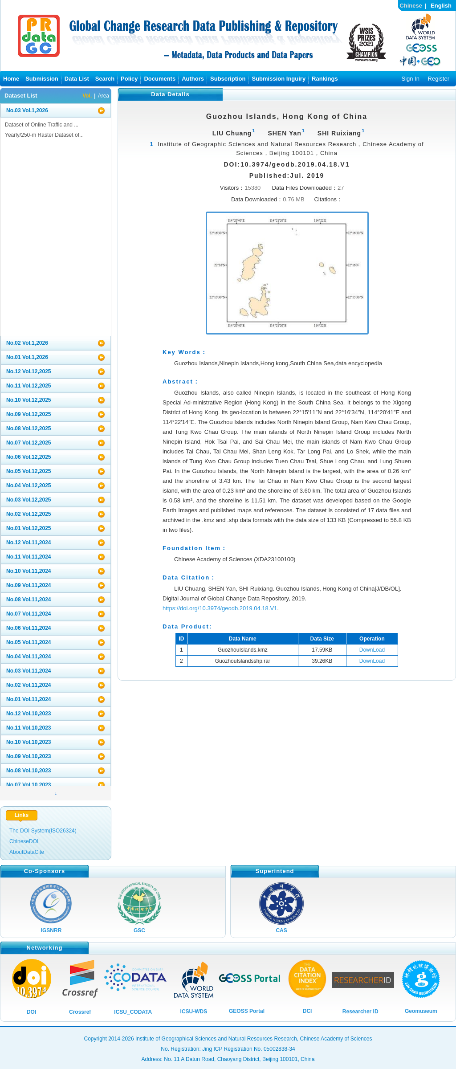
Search (104, 78)
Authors (193, 78)
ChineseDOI (23, 841)
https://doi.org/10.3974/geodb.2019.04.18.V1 (220, 608)
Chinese (410, 5)
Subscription (227, 78)
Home (11, 78)
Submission (41, 78)
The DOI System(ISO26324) (43, 831)
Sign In (410, 78)
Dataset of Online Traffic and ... (41, 125)
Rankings (325, 78)
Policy (129, 78)
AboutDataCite (26, 852)
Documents (159, 78)
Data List (77, 78)
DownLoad (372, 650)
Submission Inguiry (278, 78)
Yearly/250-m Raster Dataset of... (44, 135)
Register (438, 78)
